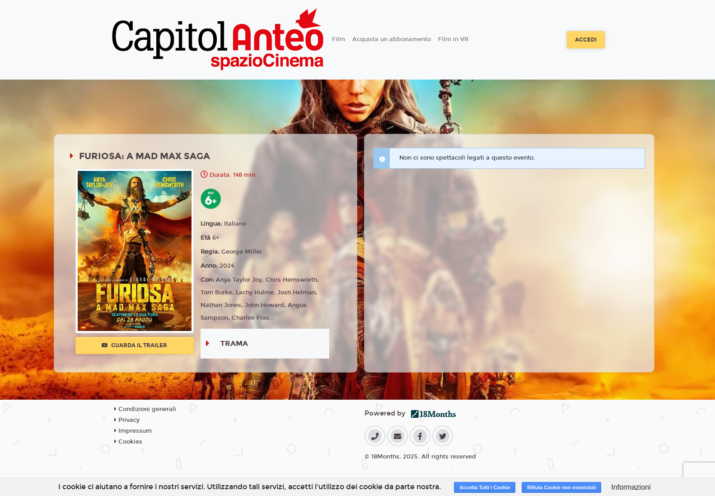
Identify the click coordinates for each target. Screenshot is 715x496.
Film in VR (453, 39)
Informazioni (630, 487)
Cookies (128, 441)
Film (338, 39)
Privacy (127, 420)
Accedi (586, 40)
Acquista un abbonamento (391, 39)
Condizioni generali (145, 409)
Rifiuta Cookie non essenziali (561, 487)
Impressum (133, 431)
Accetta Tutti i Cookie (484, 487)
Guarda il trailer (134, 345)
